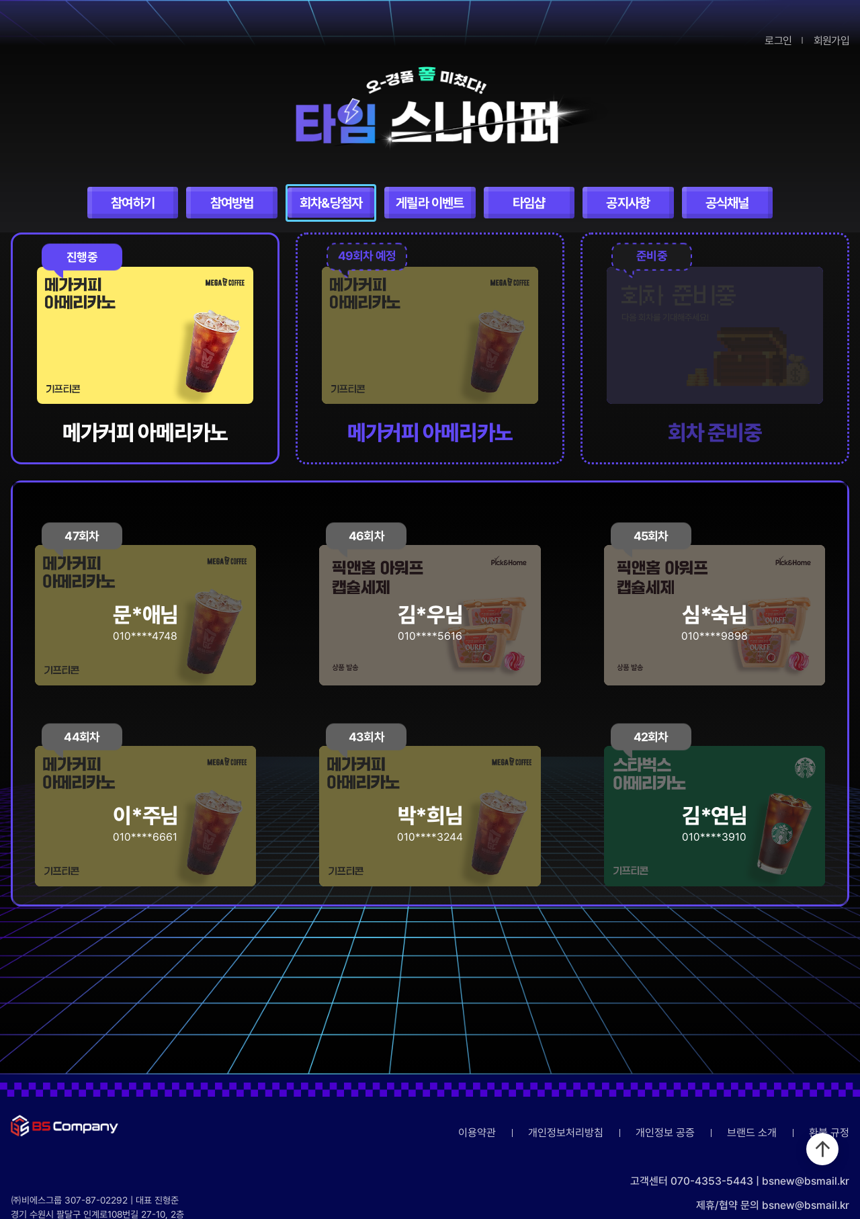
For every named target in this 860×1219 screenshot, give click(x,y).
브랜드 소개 (752, 1133)
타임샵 (529, 203)
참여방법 (232, 203)
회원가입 (831, 40)
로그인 (778, 40)
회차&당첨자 (331, 203)
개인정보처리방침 (565, 1133)
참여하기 (133, 203)
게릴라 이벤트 (430, 203)
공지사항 (628, 203)
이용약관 (477, 1133)
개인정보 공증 (665, 1133)
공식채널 (727, 203)
